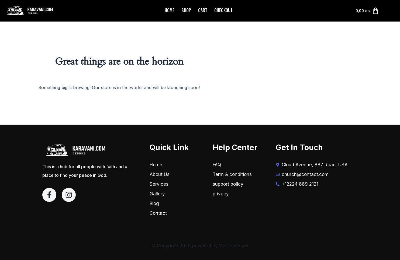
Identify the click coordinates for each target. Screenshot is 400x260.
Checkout (223, 10)
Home (169, 10)
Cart (202, 10)
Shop (186, 10)
